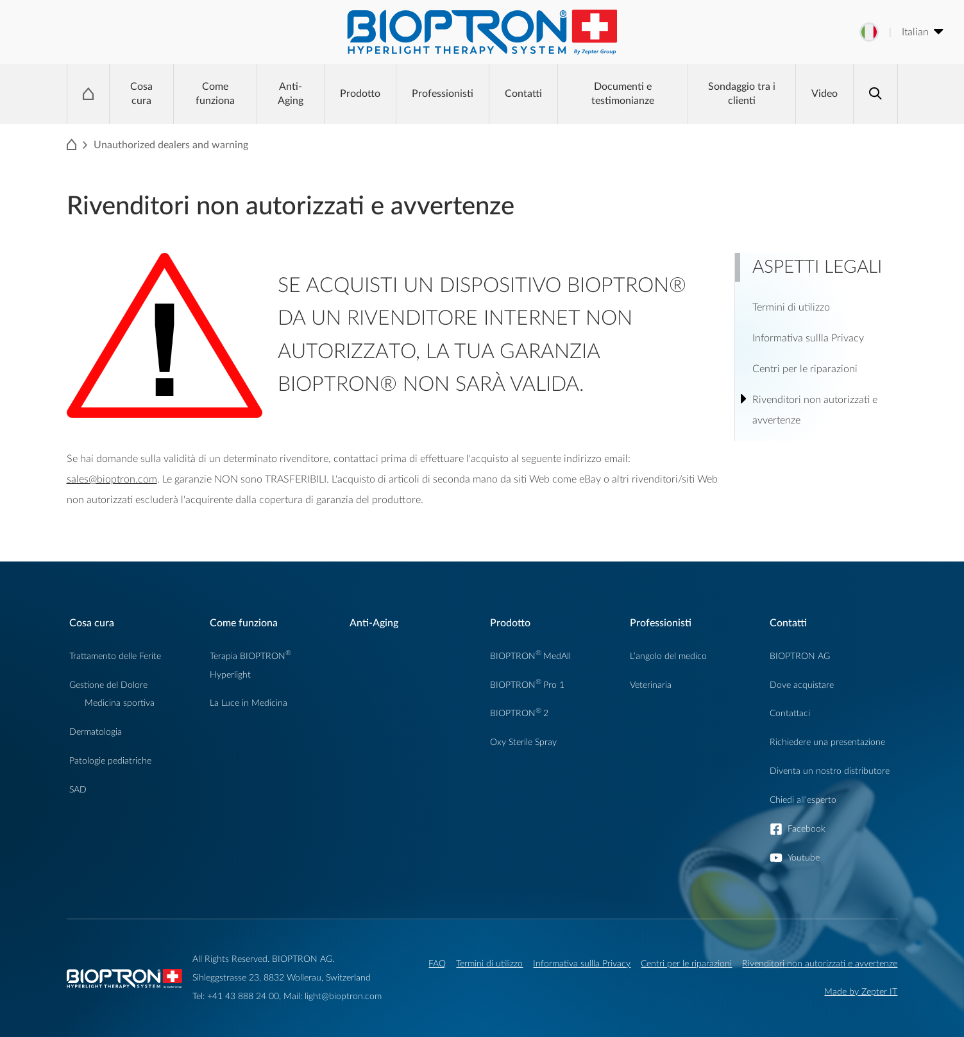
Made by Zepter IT (860, 992)
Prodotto (360, 94)
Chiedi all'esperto (803, 800)
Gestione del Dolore (108, 685)
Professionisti (442, 94)
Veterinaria (651, 685)
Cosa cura (141, 93)
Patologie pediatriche (110, 761)
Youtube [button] (804, 857)
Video (824, 94)
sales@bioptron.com (112, 479)
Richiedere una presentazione (827, 742)
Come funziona (215, 93)
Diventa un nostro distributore (830, 771)
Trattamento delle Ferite (115, 656)
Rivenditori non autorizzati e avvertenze (819, 963)
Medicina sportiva (120, 703)
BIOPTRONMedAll (530, 656)
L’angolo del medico (668, 656)
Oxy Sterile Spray (523, 742)
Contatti (523, 94)
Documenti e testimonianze (622, 93)
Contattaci (790, 713)
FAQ (437, 963)
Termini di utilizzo (489, 963)
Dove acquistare (802, 685)
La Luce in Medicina (248, 703)
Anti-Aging (290, 93)
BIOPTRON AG (800, 656)
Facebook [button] (806, 829)
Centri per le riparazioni (686, 963)
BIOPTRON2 (519, 713)
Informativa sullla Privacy (581, 963)
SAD (78, 789)
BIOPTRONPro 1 (527, 685)
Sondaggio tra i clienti (741, 93)
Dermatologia (95, 732)
